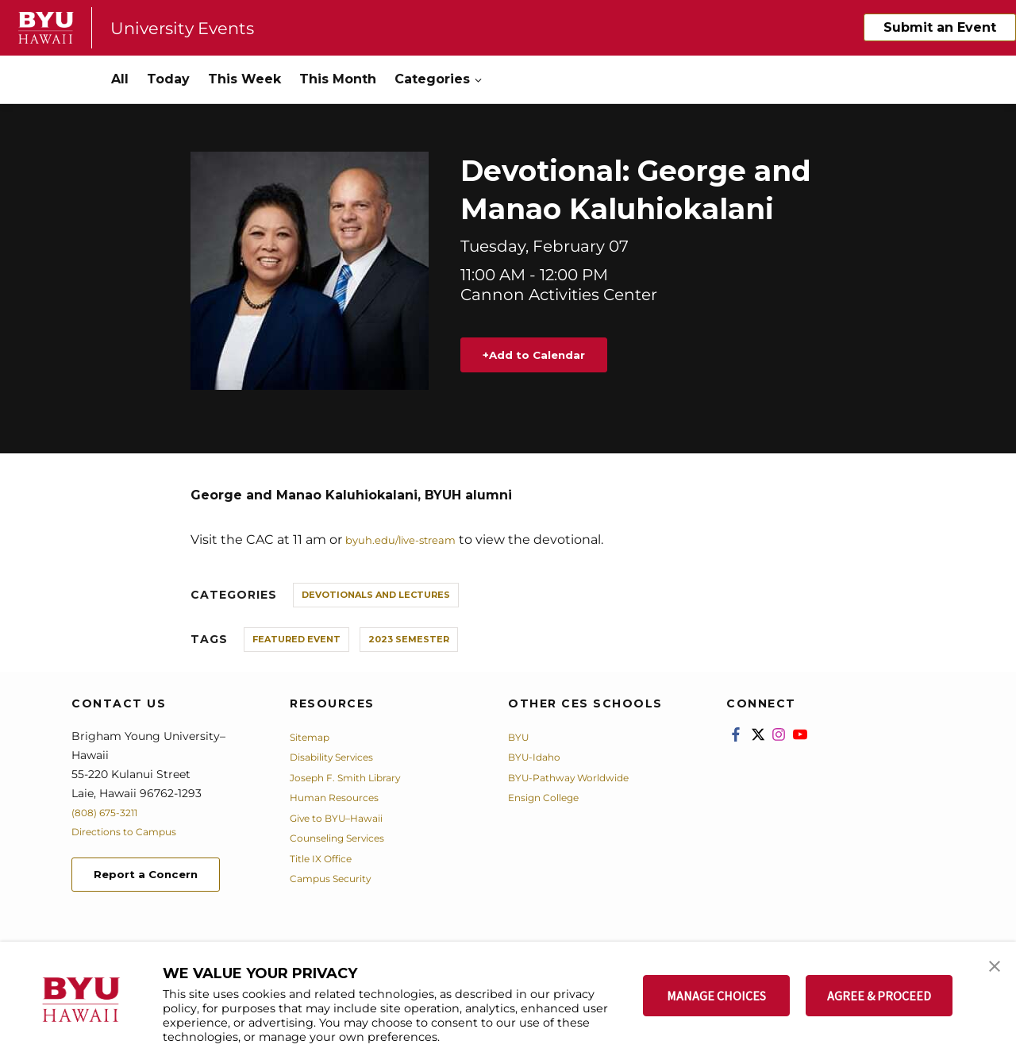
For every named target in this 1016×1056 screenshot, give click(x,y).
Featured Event (296, 640)
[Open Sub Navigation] (479, 80)
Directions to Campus (132, 833)
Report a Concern (157, 878)
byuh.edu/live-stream (413, 541)
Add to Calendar (551, 356)
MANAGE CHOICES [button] (716, 996)
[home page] (46, 28)
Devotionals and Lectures (376, 596)
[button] (990, 970)
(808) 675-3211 (109, 814)
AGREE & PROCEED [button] (879, 996)
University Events (192, 27)
